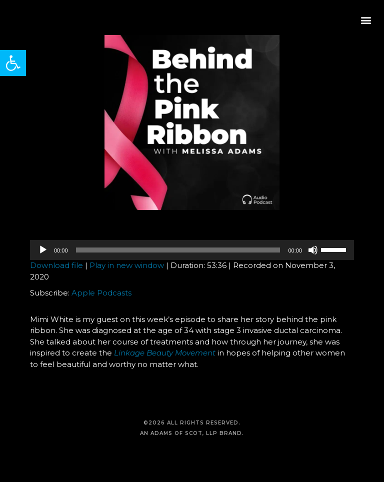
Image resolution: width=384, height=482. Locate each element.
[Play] (43, 250)
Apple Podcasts (102, 293)
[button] (13, 63)
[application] (192, 250)
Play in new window (127, 265)
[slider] (178, 250)
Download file (56, 265)
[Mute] (313, 250)
